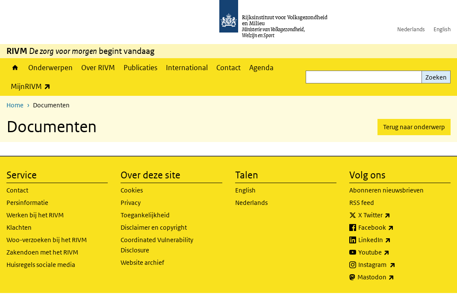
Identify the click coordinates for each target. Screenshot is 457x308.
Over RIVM (98, 67)
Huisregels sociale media (40, 265)
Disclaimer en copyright (154, 227)
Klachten (19, 227)
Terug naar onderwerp (414, 127)
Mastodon (394, 277)
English (442, 29)
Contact (228, 67)
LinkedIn (393, 240)
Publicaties (140, 67)
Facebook (394, 227)
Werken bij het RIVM (35, 215)
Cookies (132, 190)
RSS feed (361, 202)
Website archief (142, 262)
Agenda (261, 67)
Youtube (392, 252)
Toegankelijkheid (145, 215)
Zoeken (436, 77)
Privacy (131, 202)
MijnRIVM (33, 86)
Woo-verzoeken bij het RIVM (46, 240)
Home (15, 67)
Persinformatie (27, 202)
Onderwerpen (50, 67)
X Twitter (393, 215)
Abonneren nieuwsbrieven (386, 190)
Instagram (395, 265)
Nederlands (411, 29)
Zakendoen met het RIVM (42, 252)
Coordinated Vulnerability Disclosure (157, 245)
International (187, 67)
